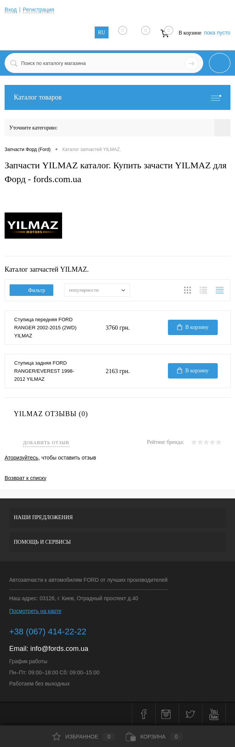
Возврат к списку (25, 478)
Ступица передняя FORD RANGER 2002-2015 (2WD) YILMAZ (45, 328)
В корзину (193, 327)
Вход (11, 10)
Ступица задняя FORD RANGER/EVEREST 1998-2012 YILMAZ (44, 371)
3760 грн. (117, 327)
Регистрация (38, 10)
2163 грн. (117, 371)
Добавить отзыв (46, 442)
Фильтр (31, 290)
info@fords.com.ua (59, 648)
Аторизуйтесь (21, 458)
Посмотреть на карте (35, 611)
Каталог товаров (117, 97)
